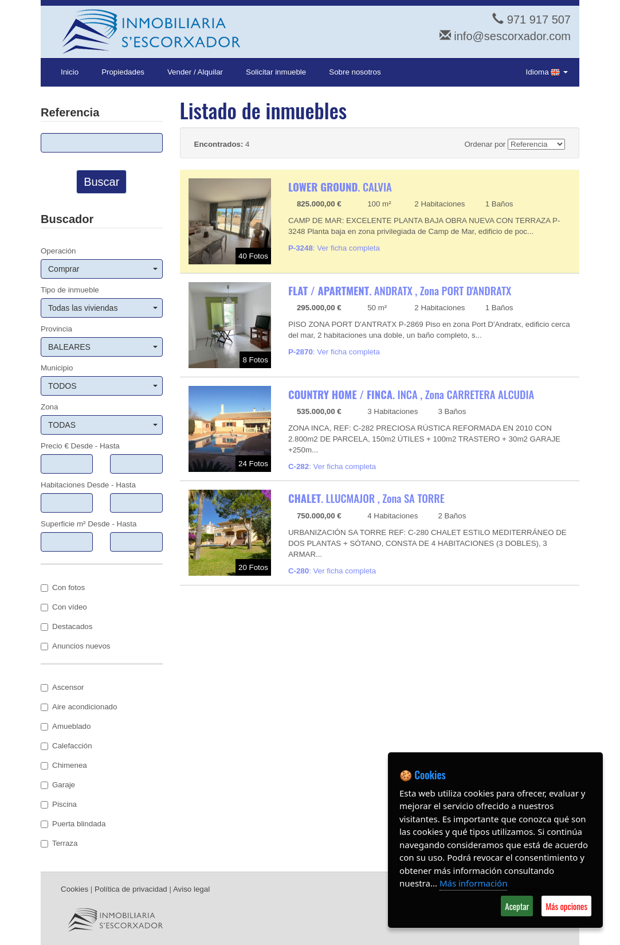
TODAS (103, 424)
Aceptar (517, 906)
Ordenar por (484, 144)
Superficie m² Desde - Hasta (88, 524)
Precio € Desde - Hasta (80, 446)
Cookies (74, 889)
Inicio (70, 72)
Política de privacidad (131, 889)
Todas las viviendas (103, 308)
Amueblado (66, 726)
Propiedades (122, 72)
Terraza (59, 843)
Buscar (101, 181)
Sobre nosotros (354, 72)
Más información (474, 883)
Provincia (56, 329)
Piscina (59, 804)
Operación (58, 251)
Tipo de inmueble (70, 290)
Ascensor (62, 687)
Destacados (66, 626)
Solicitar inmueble (276, 72)
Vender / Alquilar (195, 72)
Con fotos (63, 587)
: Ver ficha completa (334, 248)
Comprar (103, 269)
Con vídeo (64, 607)
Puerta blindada (73, 823)
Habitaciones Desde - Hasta (88, 485)
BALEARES (103, 347)
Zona (49, 407)
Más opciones (566, 906)
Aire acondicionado (79, 706)
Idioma (547, 72)
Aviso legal (191, 889)
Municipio (57, 368)
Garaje (58, 784)
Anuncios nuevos (76, 646)
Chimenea (64, 765)
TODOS (103, 386)
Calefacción (66, 745)
